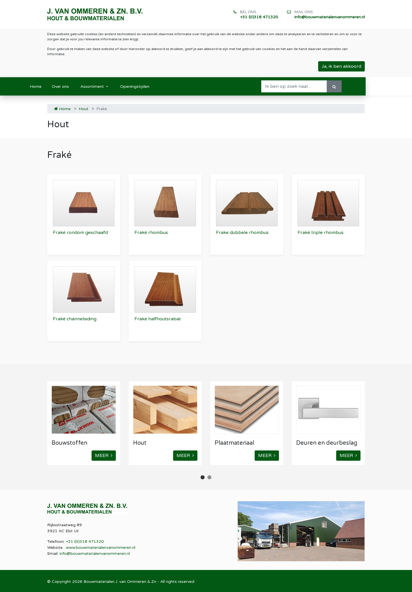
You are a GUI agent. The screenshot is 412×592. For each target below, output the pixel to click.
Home (62, 108)
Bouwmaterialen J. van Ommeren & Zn (120, 581)
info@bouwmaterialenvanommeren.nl (329, 17)
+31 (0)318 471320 (259, 17)
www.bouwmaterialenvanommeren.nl (100, 547)
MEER (103, 455)
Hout (83, 108)
